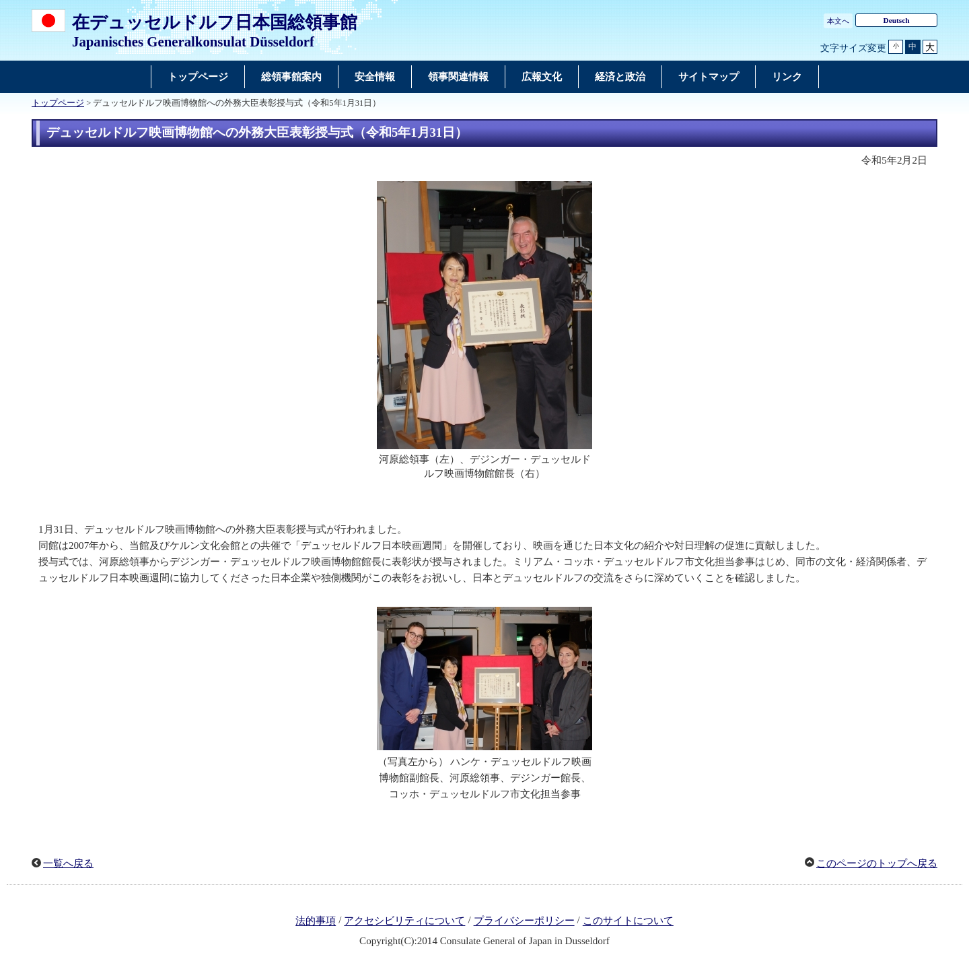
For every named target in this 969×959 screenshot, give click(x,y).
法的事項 (315, 921)
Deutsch (896, 20)
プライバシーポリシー (524, 921)
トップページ (58, 103)
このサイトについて (628, 921)
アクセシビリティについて (404, 921)
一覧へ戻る (68, 863)
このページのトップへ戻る (876, 863)
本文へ (838, 21)
